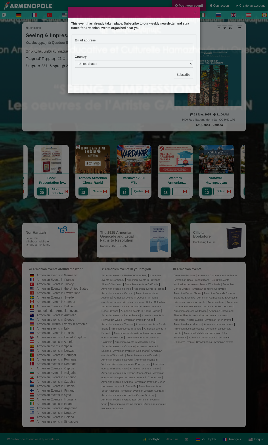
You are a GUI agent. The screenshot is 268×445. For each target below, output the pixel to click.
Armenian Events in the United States (62, 288)
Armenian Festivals (185, 275)
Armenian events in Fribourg (126, 403)
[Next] (264, 15)
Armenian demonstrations (219, 324)
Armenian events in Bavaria (142, 355)
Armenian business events (189, 328)
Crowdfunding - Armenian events (214, 341)
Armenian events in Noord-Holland (141, 310)
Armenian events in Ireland (55, 404)
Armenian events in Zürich (150, 381)
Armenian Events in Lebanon (57, 377)
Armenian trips (216, 302)
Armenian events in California (142, 284)
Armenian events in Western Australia (143, 390)
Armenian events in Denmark (57, 364)
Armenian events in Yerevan (117, 324)
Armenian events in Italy (53, 328)
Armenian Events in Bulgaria (56, 373)
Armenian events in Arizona (117, 381)
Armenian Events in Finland (56, 390)
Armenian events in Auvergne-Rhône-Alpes (126, 372)
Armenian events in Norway (56, 350)
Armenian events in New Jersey (119, 306)
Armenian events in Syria (54, 395)
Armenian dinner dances (188, 324)
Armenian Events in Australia (56, 315)
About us (172, 439)
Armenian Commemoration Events (217, 275)
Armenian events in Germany (57, 275)
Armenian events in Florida (149, 288)
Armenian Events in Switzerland (58, 293)
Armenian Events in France (55, 279)
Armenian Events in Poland (55, 417)
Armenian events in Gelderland (131, 350)
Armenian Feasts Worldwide (204, 284)
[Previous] (3, 15)
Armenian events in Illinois (116, 288)
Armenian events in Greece (55, 319)
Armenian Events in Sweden (56, 297)
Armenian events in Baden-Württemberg (124, 275)
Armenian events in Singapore (57, 421)
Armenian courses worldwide (190, 310)
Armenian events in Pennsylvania (131, 364)
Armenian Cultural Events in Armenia (62, 324)
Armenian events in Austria (55, 342)
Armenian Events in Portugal (56, 355)
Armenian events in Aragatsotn (131, 333)
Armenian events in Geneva (117, 293)
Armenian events (188, 269)
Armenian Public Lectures (218, 306)
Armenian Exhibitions (196, 333)
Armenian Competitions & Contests (217, 297)
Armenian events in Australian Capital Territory (128, 395)
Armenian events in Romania (57, 359)
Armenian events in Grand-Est (119, 399)
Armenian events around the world (58, 269)
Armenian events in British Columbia (144, 302)
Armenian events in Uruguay (56, 412)
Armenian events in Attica (139, 319)
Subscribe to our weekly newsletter (33, 439)
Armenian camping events (190, 302)
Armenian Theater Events (188, 319)
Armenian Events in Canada (56, 302)
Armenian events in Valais (145, 368)
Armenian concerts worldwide (209, 288)
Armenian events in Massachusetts (135, 341)
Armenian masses (217, 315)
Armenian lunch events (218, 319)
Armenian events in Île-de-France (120, 315)
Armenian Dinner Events (203, 337)
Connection (219, 5)
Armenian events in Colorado (118, 346)
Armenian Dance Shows (188, 293)
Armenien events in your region (128, 269)
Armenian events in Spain (54, 346)
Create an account (250, 5)
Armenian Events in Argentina (57, 408)
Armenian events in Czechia (56, 381)
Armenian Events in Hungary (56, 399)
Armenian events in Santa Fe (120, 386)
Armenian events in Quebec (130, 297)
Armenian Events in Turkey (55, 284)
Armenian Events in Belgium (56, 306)
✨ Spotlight (151, 439)
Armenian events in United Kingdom (61, 337)
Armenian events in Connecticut (143, 377)
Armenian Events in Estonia (56, 386)
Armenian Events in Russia (55, 333)
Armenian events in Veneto (126, 328)
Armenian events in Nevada (117, 359)
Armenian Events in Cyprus (55, 368)
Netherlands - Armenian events (58, 310)
